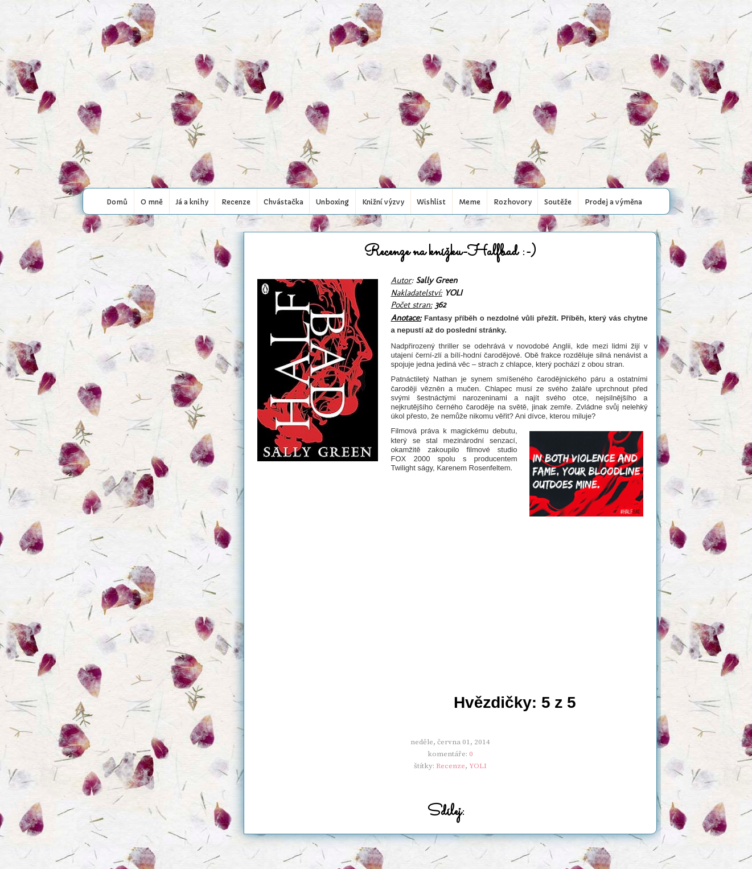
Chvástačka (283, 202)
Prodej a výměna (613, 202)
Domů (117, 202)
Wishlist (431, 202)
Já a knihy (191, 202)
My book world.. (376, 24)
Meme (469, 202)
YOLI (478, 765)
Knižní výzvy (383, 202)
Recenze (235, 202)
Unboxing (332, 202)
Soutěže (558, 202)
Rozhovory (513, 202)
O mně (152, 202)
